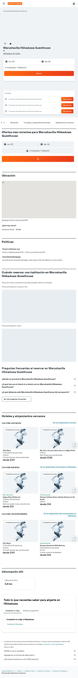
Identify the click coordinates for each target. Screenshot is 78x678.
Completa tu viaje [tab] (12, 611)
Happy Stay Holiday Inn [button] (11, 497)
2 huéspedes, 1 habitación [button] (16, 67)
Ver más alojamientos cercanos (64, 423)
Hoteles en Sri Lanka (43, 671)
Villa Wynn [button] (7, 450)
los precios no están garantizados (53, 644)
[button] (3, 3)
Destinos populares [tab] (30, 611)
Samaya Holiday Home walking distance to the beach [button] (57, 498)
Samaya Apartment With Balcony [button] (52, 545)
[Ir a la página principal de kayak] (15, 3)
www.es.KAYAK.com (8, 671)
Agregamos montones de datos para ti (40, 655)
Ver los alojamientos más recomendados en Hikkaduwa (60, 515)
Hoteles (19, 671)
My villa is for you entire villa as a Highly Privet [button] (57, 450)
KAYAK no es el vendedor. (40, 651)
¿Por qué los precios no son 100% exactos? (40, 659)
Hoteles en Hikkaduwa (15, 624)
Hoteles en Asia (29, 671)
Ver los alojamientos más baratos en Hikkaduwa (58, 467)
